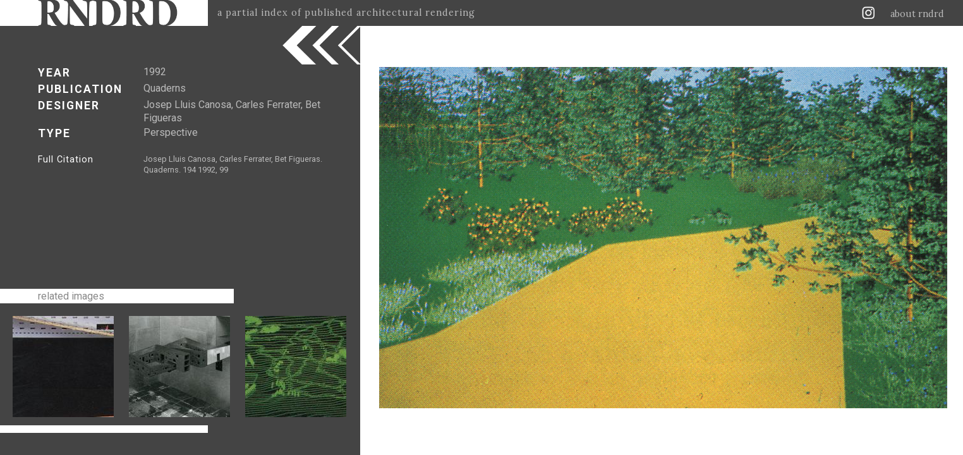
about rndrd (917, 14)
